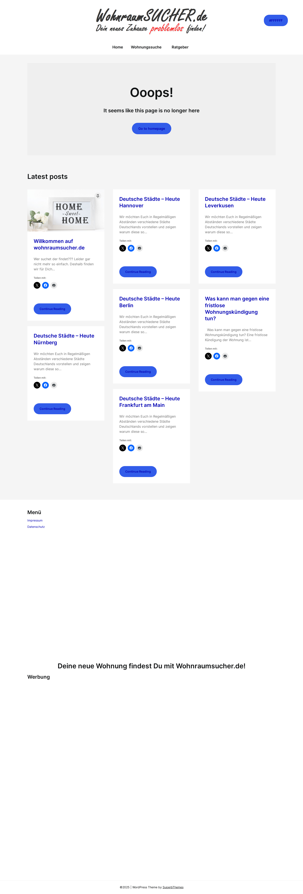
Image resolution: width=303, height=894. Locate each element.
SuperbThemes (173, 887)
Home (117, 47)
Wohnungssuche (146, 47)
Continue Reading (52, 309)
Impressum (35, 520)
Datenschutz (36, 526)
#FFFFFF (276, 20)
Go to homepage (151, 128)
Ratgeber (180, 47)
